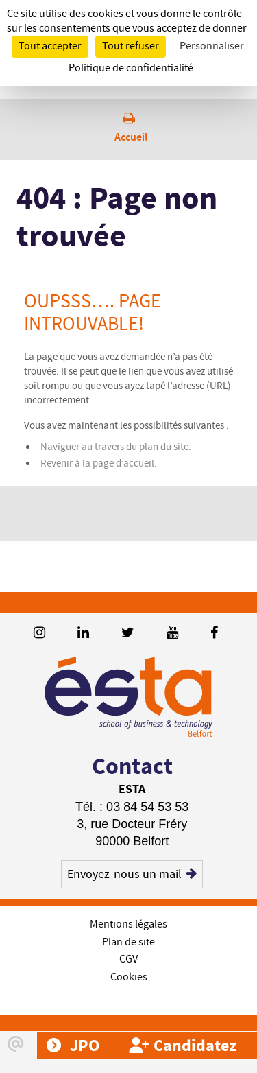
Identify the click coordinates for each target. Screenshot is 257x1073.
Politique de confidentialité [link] (131, 68)
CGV (128, 959)
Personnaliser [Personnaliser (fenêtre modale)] (212, 46)
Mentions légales (128, 924)
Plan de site (128, 942)
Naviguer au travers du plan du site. (115, 447)
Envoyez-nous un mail (132, 874)
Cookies (128, 977)
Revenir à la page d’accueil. (98, 464)
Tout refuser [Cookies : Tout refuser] (130, 46)
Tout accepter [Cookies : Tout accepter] (50, 46)
